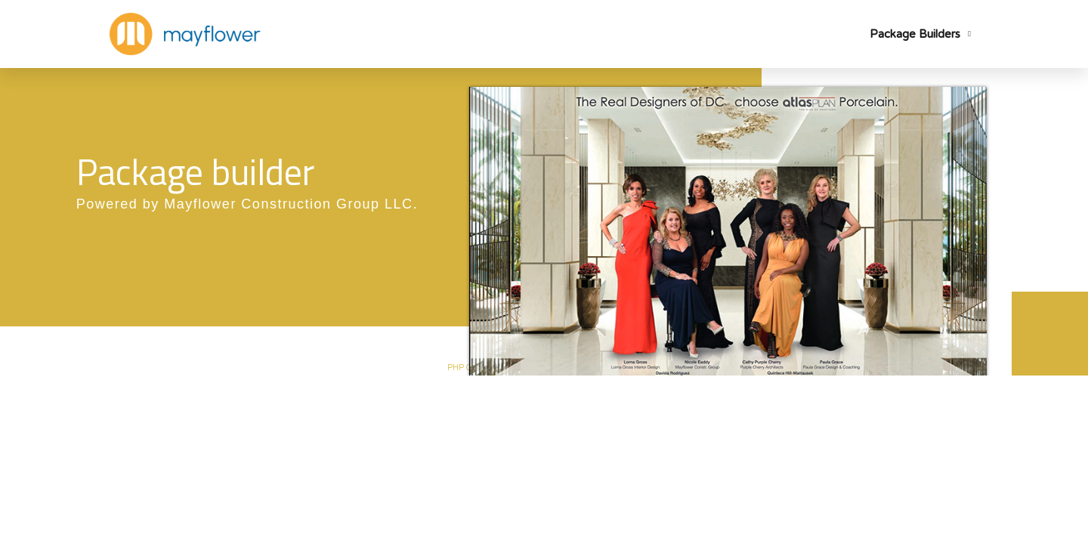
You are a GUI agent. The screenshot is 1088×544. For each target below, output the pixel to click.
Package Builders (920, 34)
